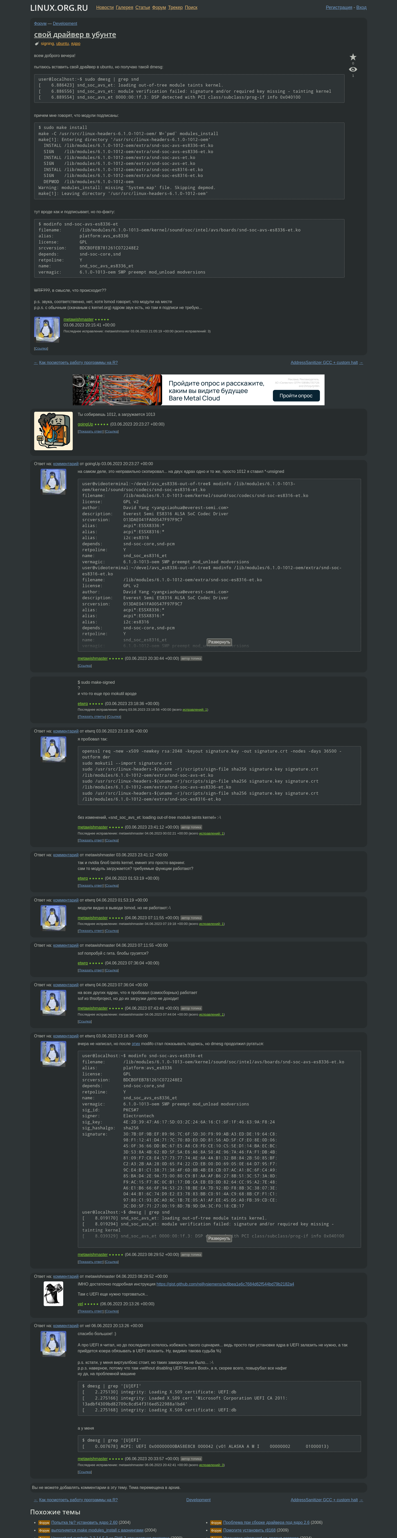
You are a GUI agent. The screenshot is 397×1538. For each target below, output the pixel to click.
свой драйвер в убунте (75, 34)
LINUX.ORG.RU (59, 7)
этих (136, 1044)
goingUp (85, 424)
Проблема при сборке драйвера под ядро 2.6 (266, 1522)
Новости (105, 7)
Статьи (142, 7)
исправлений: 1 (195, 709)
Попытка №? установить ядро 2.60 (84, 1522)
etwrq (83, 703)
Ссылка (41, 348)
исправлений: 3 (211, 1465)
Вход (361, 7)
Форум (159, 7)
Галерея (124, 7)
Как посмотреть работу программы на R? (78, 362)
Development (65, 23)
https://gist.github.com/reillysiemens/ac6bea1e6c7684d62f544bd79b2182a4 (225, 1284)
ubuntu (62, 43)
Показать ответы (92, 717)
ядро (75, 43)
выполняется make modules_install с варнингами (97, 1530)
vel (80, 1304)
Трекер (175, 7)
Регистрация (339, 7)
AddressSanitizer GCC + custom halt (324, 362)
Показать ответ (91, 431)
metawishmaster (79, 319)
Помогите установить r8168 (249, 1530)
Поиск (191, 7)
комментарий (66, 464)
